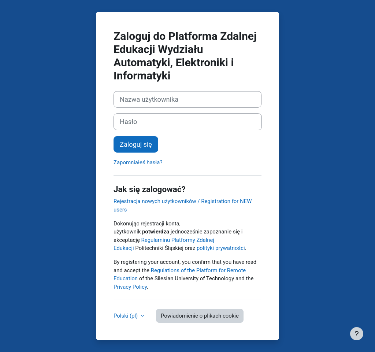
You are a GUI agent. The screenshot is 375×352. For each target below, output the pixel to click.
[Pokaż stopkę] (356, 333)
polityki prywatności (221, 248)
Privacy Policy (130, 287)
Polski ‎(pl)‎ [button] (126, 315)
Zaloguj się (136, 144)
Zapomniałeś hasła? (138, 162)
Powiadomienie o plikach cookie (200, 315)
